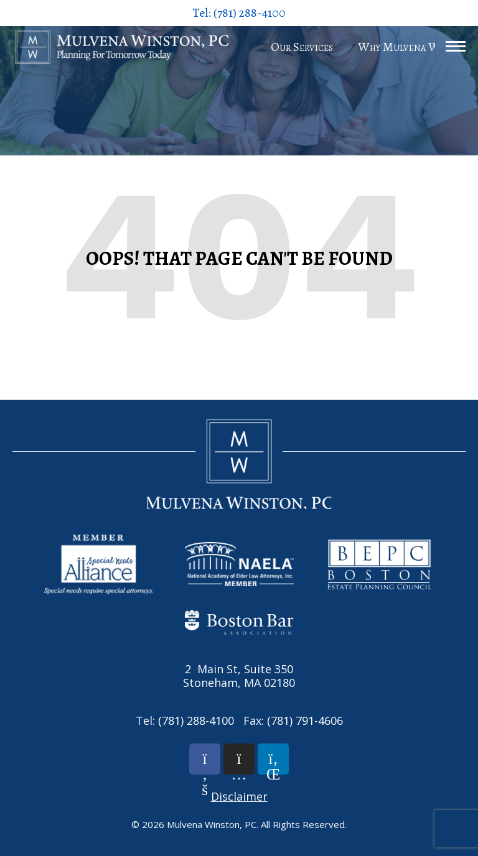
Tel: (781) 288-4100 (239, 12)
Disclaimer (239, 796)
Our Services (302, 47)
